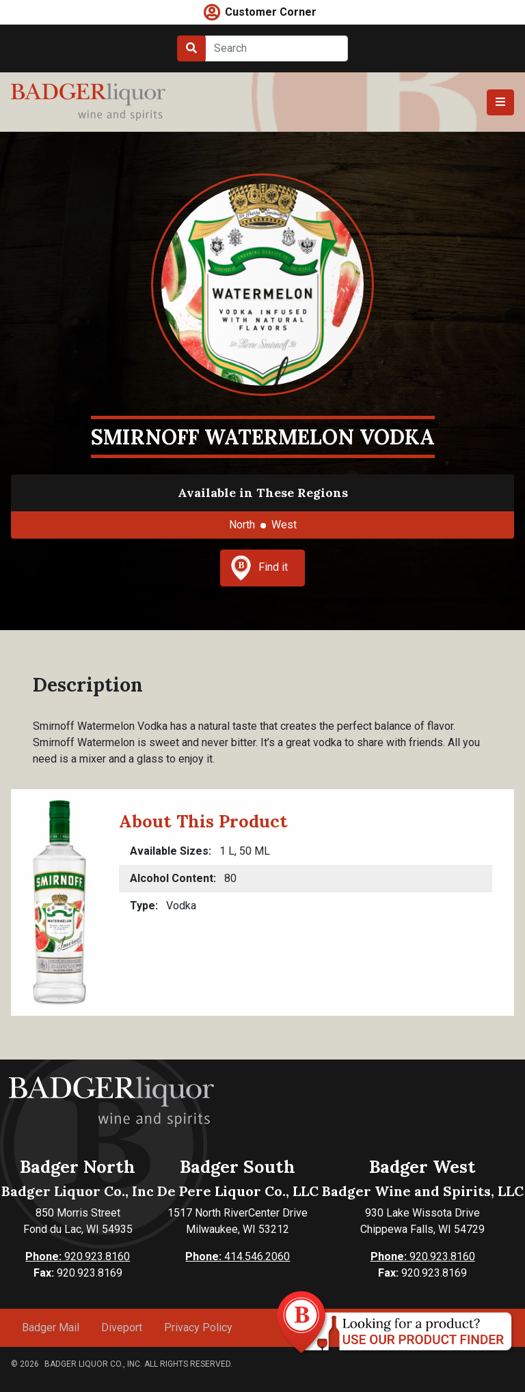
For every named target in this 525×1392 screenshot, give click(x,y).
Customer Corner (271, 11)
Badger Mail (50, 1327)
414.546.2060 (237, 1256)
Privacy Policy (198, 1327)
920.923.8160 (77, 1256)
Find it (259, 568)
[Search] (276, 48)
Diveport (121, 1327)
